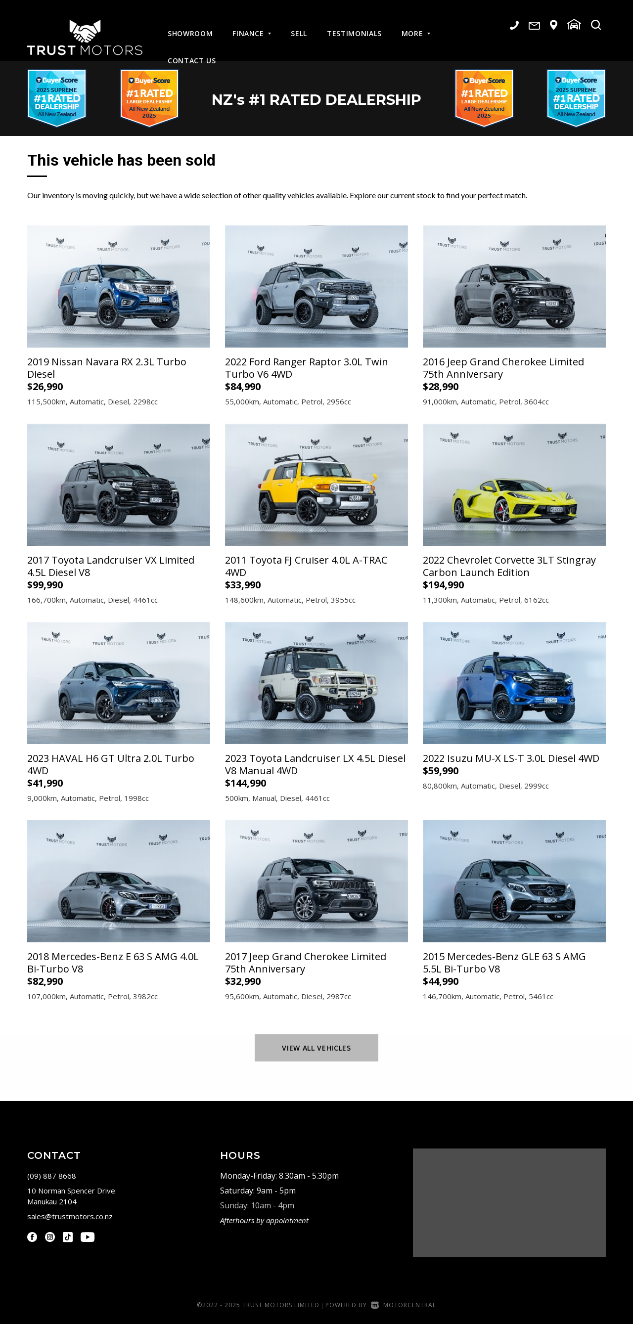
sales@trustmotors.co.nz (70, 1216)
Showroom (190, 25)
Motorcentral (403, 1305)
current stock (413, 195)
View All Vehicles (316, 1048)
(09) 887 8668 (51, 1176)
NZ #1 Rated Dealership (317, 98)
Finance (251, 25)
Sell (299, 25)
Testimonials (354, 25)
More (416, 25)
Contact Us (192, 52)
